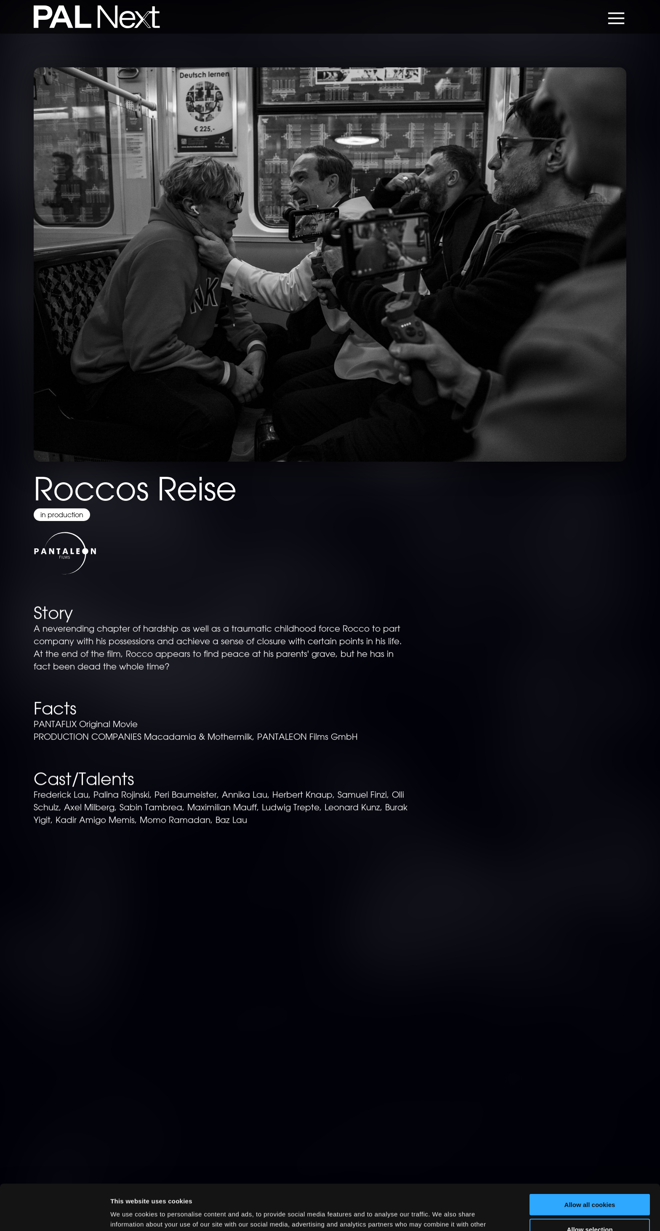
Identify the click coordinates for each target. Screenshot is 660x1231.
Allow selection (589, 1182)
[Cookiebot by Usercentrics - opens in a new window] (54, 1214)
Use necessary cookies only (590, 1206)
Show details (441, 1214)
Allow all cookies (589, 1157)
